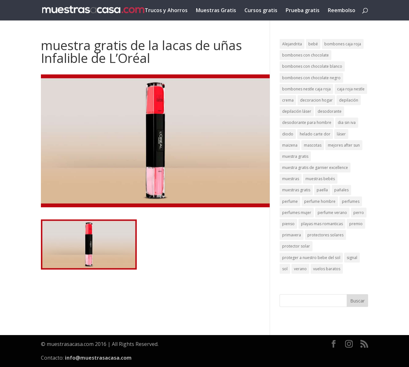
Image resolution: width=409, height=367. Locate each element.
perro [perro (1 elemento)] (358, 212)
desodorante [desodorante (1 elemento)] (330, 111)
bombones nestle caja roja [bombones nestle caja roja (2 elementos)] (306, 89)
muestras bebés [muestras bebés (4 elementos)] (320, 178)
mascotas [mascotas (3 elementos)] (312, 145)
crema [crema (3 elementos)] (288, 100)
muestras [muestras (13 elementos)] (290, 178)
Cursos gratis (260, 11)
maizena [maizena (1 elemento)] (289, 145)
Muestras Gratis (216, 11)
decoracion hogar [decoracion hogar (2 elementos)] (316, 100)
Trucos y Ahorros (166, 11)
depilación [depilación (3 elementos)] (348, 100)
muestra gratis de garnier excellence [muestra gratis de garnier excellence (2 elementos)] (315, 167)
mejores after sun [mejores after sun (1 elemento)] (344, 145)
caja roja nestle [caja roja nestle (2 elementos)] (351, 89)
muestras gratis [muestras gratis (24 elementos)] (296, 190)
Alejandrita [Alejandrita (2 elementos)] (292, 44)
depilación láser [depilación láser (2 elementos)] (296, 111)
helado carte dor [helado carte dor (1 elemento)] (315, 134)
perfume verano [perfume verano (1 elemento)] (332, 212)
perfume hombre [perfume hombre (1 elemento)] (320, 201)
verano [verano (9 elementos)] (300, 268)
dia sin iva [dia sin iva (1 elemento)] (347, 122)
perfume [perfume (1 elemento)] (290, 201)
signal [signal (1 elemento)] (352, 257)
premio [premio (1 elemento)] (356, 223)
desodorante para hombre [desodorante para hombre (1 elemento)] (306, 122)
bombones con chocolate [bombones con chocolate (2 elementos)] (305, 55)
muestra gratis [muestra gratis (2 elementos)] (295, 156)
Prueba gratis (303, 11)
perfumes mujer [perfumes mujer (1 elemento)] (296, 212)
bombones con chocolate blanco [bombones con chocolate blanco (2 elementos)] (312, 66)
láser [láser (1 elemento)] (341, 134)
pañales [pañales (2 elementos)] (341, 190)
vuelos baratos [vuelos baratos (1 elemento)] (326, 268)
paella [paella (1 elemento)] (322, 190)
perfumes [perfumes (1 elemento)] (350, 201)
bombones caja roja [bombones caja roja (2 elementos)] (342, 44)
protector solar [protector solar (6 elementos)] (296, 246)
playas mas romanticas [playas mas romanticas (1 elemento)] (322, 223)
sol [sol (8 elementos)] (285, 268)
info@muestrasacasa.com (98, 357)
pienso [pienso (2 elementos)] (288, 223)
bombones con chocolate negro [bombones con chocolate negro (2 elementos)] (311, 77)
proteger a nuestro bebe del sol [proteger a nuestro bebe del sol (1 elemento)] (311, 257)
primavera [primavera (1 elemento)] (291, 235)
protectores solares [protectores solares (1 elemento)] (325, 235)
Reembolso (341, 11)
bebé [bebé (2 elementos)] (313, 44)
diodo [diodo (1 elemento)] (287, 134)
